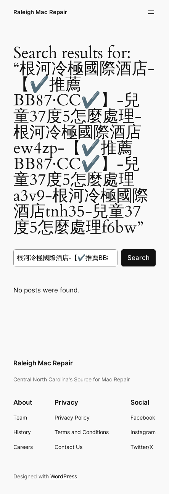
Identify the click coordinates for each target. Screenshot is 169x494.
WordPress (63, 476)
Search (138, 258)
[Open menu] (151, 12)
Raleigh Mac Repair (40, 12)
